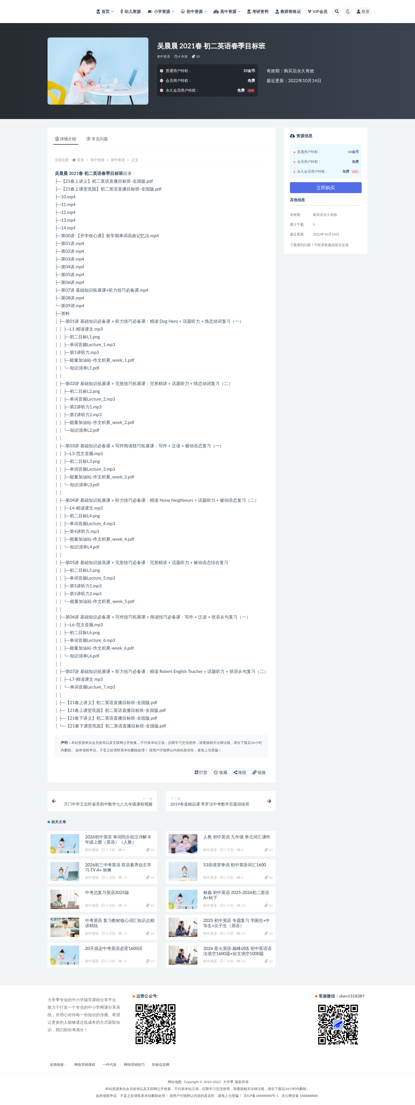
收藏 (220, 772)
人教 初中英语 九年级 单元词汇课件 (236, 836)
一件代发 (109, 1064)
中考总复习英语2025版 (107, 892)
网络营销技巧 (134, 1064)
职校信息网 (160, 1064)
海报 (240, 772)
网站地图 (175, 1082)
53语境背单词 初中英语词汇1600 (234, 864)
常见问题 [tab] (97, 138)
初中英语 (163, 56)
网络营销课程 (84, 1064)
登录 (363, 11)
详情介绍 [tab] (66, 138)
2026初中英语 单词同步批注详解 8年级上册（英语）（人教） (117, 839)
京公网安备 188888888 (300, 1095)
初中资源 (97, 160)
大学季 (228, 1082)
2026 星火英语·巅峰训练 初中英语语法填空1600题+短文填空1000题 (237, 951)
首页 (80, 160)
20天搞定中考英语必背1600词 (113, 948)
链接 (259, 772)
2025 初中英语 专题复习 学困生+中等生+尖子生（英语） (236, 923)
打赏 (201, 772)
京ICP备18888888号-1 (261, 1095)
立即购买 (325, 187)
